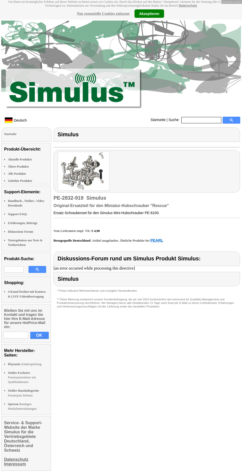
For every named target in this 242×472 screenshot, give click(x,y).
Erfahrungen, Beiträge (22, 223)
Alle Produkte (17, 173)
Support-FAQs (17, 214)
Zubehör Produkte (20, 181)
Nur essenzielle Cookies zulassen (103, 13)
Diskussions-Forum (20, 231)
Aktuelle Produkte (20, 159)
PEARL (156, 240)
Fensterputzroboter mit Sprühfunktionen (22, 377)
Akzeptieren (149, 13)
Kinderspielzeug (25, 364)
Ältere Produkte (18, 166)
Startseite (158, 120)
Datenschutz (188, 5)
